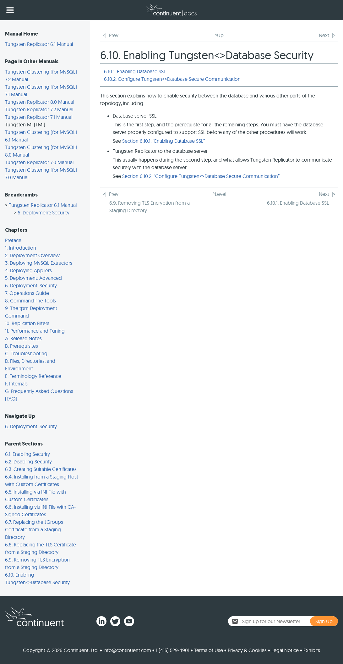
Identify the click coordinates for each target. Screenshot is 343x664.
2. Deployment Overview (32, 255)
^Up (219, 35)
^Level (219, 194)
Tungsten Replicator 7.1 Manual (38, 117)
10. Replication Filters (27, 323)
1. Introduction (20, 248)
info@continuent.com (127, 650)
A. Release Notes (23, 338)
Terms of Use (208, 650)
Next (324, 35)
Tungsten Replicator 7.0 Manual (39, 162)
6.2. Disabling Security (28, 461)
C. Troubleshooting (26, 353)
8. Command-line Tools (30, 300)
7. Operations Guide (27, 293)
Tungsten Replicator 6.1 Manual (39, 44)
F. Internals (16, 383)
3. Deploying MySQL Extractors (38, 263)
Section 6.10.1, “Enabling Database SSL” (163, 141)
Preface (13, 240)
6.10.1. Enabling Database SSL (135, 71)
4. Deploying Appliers (28, 270)
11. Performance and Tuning (35, 331)
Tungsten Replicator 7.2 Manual (39, 109)
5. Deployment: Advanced (33, 278)
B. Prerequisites (21, 346)
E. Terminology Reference (33, 376)
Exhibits (311, 650)
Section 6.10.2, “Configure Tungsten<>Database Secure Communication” (201, 176)
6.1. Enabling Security (27, 454)
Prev (113, 35)
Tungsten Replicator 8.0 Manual (39, 102)
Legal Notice (285, 650)
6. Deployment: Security (43, 212)
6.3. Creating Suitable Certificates (41, 469)
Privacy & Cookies (247, 650)
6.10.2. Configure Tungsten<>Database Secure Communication (172, 79)
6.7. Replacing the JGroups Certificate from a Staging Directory (34, 529)
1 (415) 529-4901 (172, 650)
